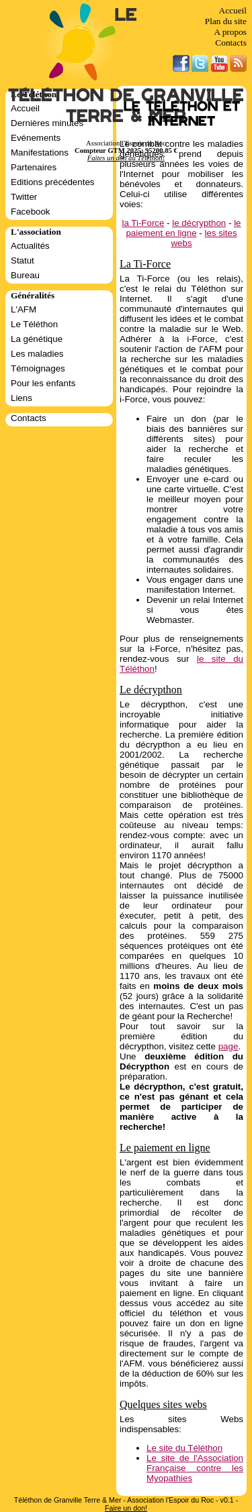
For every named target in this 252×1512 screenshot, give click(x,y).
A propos (230, 32)
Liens (21, 398)
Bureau (25, 275)
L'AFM (23, 309)
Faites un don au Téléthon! (126, 158)
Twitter (24, 197)
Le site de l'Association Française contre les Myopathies (194, 1468)
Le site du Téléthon (184, 1448)
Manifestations (40, 153)
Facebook (30, 212)
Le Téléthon (34, 324)
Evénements (35, 138)
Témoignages (38, 368)
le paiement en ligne (183, 228)
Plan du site (226, 21)
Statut (22, 260)
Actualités (30, 246)
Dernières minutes (47, 123)
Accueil (233, 10)
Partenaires (33, 167)
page (228, 1046)
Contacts (231, 43)
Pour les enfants (43, 383)
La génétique (36, 339)
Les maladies (37, 354)
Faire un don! (126, 1508)
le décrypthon (199, 223)
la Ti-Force (143, 223)
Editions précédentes (52, 182)
